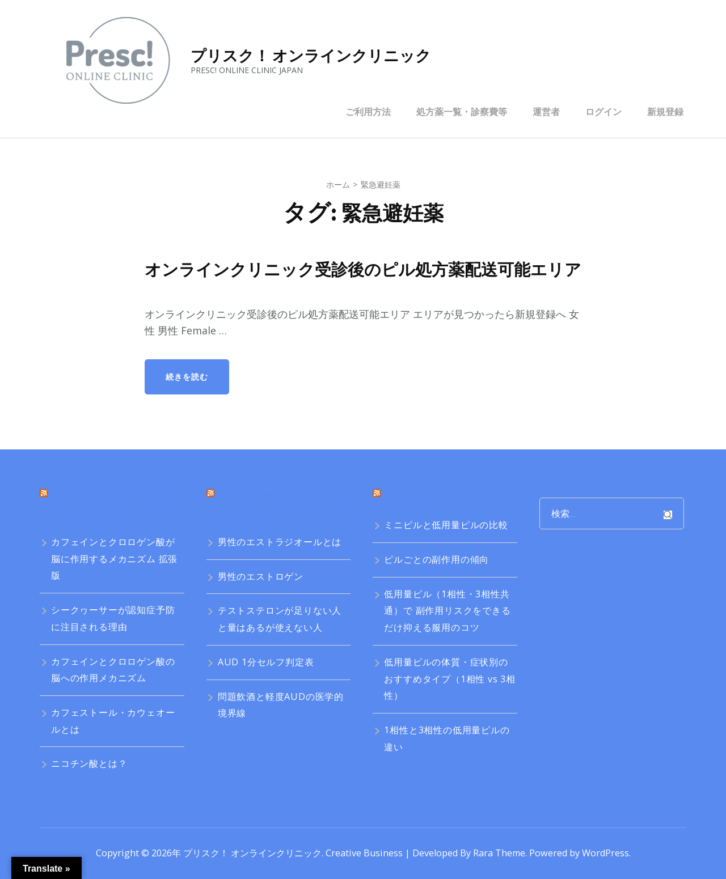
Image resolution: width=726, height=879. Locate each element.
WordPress (605, 853)
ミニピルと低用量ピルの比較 (446, 525)
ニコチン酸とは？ (89, 763)
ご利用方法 (368, 111)
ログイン (603, 111)
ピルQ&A (406, 497)
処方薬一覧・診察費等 (461, 111)
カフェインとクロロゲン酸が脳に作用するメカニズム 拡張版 (114, 558)
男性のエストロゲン (260, 576)
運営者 (546, 111)
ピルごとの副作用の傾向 (436, 559)
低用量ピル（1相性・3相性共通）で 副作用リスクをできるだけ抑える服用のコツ (447, 611)
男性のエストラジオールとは (279, 542)
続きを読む (187, 376)
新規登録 (665, 111)
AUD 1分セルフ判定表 (266, 662)
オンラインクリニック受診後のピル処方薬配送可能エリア (363, 270)
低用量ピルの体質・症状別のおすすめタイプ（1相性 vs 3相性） (450, 679)
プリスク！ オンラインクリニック (311, 55)
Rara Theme (499, 853)
